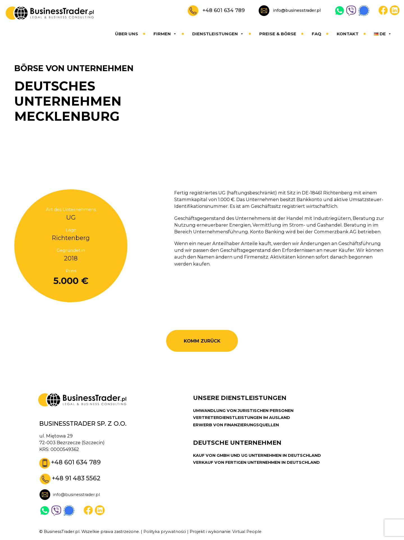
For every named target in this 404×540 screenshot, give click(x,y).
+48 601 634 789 (224, 10)
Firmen (165, 33)
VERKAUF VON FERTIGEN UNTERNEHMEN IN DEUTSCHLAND (256, 462)
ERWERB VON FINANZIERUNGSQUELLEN (236, 424)
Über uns (126, 33)
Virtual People (246, 531)
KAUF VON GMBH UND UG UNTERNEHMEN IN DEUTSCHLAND (257, 455)
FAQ (316, 33)
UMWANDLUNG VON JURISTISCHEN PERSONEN (243, 410)
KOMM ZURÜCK (202, 341)
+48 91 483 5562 (76, 478)
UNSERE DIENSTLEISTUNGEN (239, 397)
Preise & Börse (277, 33)
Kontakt (348, 33)
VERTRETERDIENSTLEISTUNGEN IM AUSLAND (241, 417)
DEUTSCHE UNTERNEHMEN (237, 442)
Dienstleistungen (218, 33)
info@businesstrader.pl (297, 10)
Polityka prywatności (164, 531)
